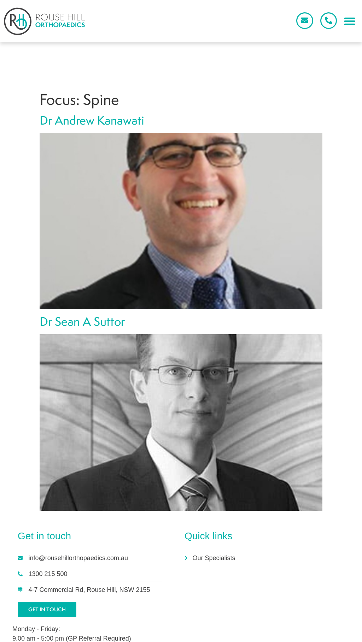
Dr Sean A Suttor (82, 276)
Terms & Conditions (319, 634)
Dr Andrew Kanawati (92, 75)
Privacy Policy (274, 634)
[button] (349, 22)
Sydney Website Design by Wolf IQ (183, 636)
